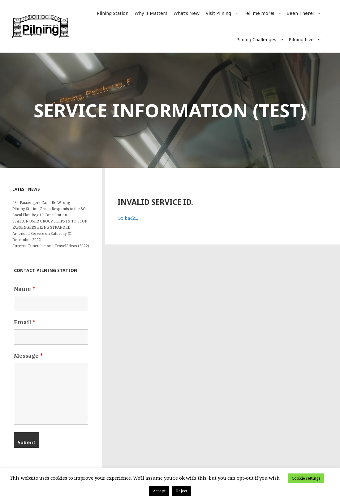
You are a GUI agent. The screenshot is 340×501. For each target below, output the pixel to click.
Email (25, 322)
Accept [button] (159, 491)
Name (24, 288)
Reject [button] (181, 491)
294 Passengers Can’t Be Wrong (41, 202)
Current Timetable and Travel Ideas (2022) (50, 245)
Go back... (128, 218)
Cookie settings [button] (306, 478)
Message (28, 355)
